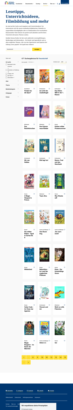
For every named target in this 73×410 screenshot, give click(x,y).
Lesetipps (10, 73)
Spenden (25, 404)
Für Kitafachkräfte (42, 404)
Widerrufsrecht (9, 397)
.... (28, 357)
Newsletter (9, 390)
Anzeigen (37, 49)
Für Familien (33, 404)
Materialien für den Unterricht (12, 65)
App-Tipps (10, 75)
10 (42, 357)
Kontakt (19, 404)
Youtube (51, 390)
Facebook (30, 390)
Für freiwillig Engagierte (25, 406)
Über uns (13, 404)
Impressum (37, 397)
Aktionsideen (10, 77)
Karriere (7, 404)
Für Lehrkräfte (51, 404)
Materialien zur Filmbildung (13, 70)
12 (51, 357)
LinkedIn (40, 390)
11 (47, 357)
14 (60, 357)
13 (56, 357)
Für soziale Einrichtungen (12, 406)
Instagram (19, 390)
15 (65, 357)
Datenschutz (18, 397)
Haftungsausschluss (28, 397)
